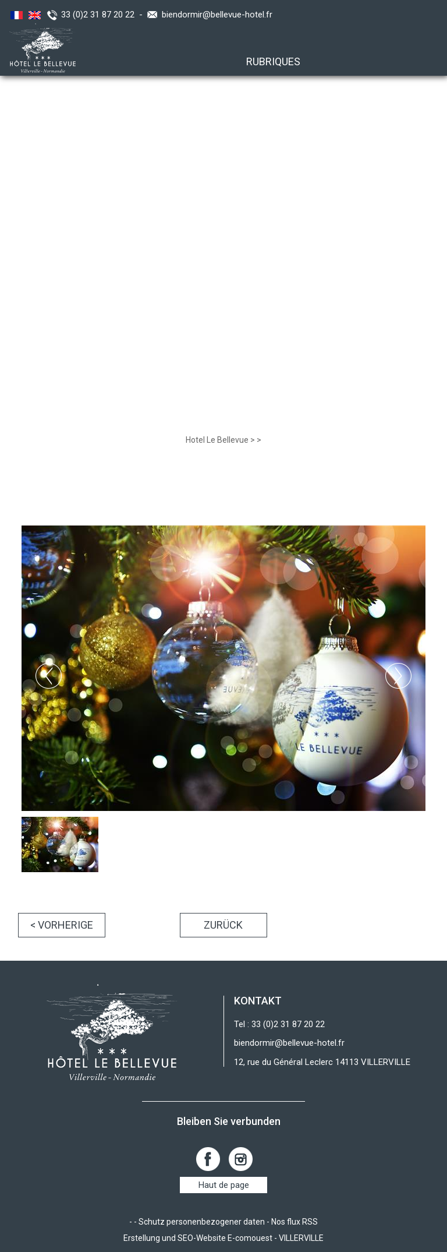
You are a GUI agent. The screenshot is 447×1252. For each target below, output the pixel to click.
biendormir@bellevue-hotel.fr (217, 14)
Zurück (223, 925)
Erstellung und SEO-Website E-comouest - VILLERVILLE (223, 1238)
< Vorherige (61, 925)
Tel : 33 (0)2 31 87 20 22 (279, 1024)
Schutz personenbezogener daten (202, 1221)
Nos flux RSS (294, 1221)
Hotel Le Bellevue (217, 440)
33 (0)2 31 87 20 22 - (104, 14)
